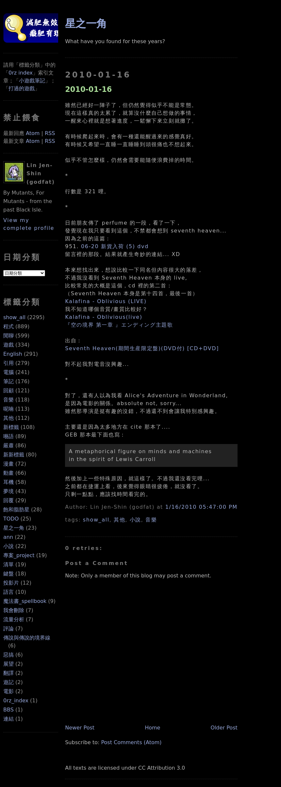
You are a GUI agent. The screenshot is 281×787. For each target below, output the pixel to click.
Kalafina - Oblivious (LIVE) (106, 301)
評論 (8, 628)
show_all (14, 317)
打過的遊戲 (21, 88)
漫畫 (8, 464)
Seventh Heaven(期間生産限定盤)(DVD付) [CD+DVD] (142, 348)
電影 (8, 691)
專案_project (19, 555)
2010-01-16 (88, 89)
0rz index (20, 73)
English (12, 354)
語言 (8, 592)
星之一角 (13, 528)
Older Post (224, 728)
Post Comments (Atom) (131, 742)
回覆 (8, 500)
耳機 (8, 482)
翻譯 (8, 673)
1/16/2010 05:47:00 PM (201, 507)
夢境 (8, 491)
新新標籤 (13, 455)
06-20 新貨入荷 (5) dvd (115, 246)
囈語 (8, 436)
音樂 (8, 400)
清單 (8, 564)
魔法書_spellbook (24, 601)
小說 (8, 546)
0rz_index (15, 700)
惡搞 (8, 655)
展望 (8, 664)
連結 (8, 719)
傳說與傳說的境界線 (26, 638)
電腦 (8, 372)
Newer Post (79, 728)
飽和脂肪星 (16, 509)
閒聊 (8, 336)
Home (152, 728)
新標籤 (11, 427)
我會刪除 (13, 610)
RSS (50, 133)
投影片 (11, 583)
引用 (8, 363)
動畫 (8, 473)
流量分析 (13, 619)
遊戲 (8, 345)
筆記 (8, 381)
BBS (8, 710)
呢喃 (8, 409)
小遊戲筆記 (32, 80)
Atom (33, 133)
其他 (8, 418)
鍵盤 (8, 574)
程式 (8, 326)
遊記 (8, 682)
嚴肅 (8, 445)
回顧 (8, 390)
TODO (11, 519)
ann (8, 537)
